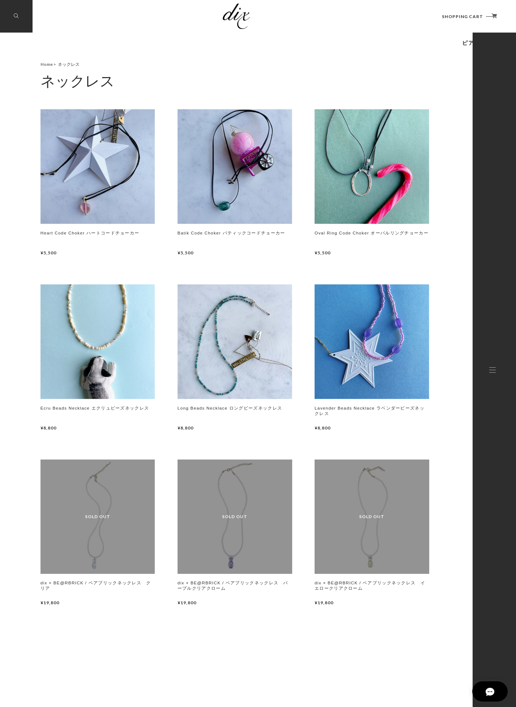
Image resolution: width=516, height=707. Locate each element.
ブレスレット (428, 148)
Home (46, 64)
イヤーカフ (434, 128)
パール (445, 188)
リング (445, 168)
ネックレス (434, 87)
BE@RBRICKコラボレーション (387, 67)
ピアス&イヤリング (413, 107)
